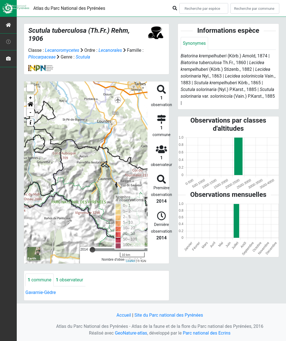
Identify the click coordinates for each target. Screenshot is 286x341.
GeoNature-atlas (131, 333)
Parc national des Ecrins (206, 333)
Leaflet (130, 261)
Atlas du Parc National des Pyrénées (69, 8)
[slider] (92, 250)
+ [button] (30, 98)
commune (39, 279)
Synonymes (194, 43)
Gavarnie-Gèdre (40, 292)
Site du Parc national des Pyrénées (168, 315)
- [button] (30, 112)
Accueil (123, 315)
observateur (69, 279)
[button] (30, 105)
